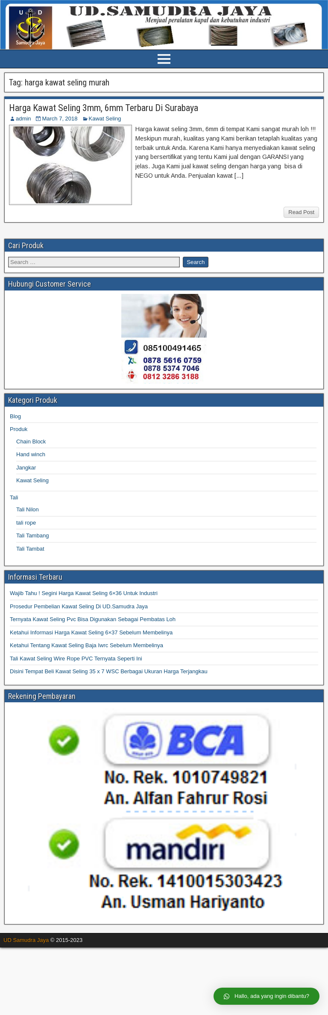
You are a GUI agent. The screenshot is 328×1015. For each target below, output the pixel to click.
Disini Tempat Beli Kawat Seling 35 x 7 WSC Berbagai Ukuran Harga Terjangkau (109, 671)
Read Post (301, 212)
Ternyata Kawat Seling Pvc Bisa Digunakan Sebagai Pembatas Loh (93, 619)
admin (23, 118)
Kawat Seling (105, 118)
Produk (18, 429)
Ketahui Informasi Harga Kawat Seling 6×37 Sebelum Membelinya (91, 632)
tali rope (26, 522)
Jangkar (26, 467)
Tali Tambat (30, 549)
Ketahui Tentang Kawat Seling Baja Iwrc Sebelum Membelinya (86, 645)
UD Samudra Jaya (26, 940)
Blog (15, 416)
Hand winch (30, 454)
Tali (14, 497)
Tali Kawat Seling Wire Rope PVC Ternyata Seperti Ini (76, 658)
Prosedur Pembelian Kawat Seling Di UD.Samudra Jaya (79, 606)
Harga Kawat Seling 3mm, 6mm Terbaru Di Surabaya (103, 108)
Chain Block (31, 441)
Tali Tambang (32, 535)
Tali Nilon (27, 509)
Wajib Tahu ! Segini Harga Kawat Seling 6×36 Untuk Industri (84, 593)
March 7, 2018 (59, 118)
